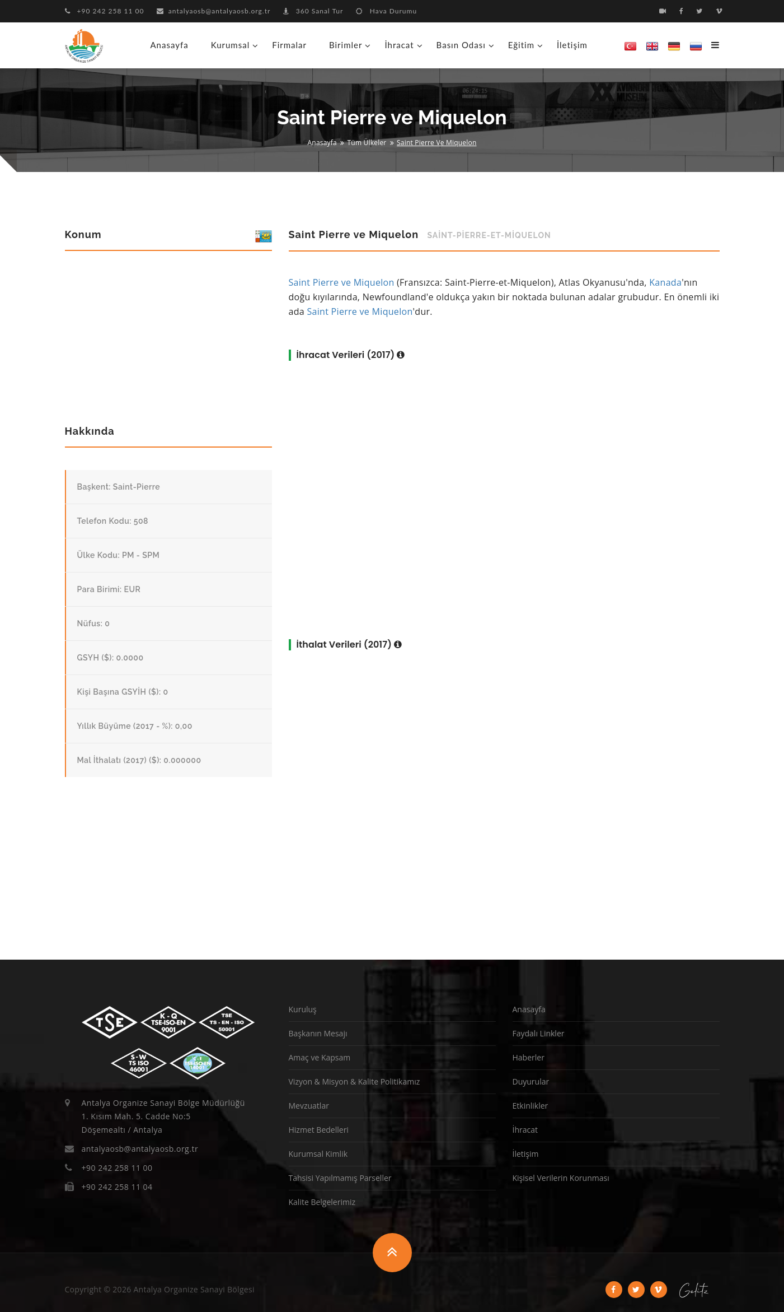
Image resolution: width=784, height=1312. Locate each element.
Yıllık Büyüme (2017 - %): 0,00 (135, 726)
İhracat (525, 1129)
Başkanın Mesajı (318, 1033)
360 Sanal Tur (313, 11)
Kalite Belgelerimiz (322, 1202)
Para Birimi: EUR (109, 589)
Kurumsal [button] (230, 45)
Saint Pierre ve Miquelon (342, 282)
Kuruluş (303, 1009)
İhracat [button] (399, 45)
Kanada (665, 282)
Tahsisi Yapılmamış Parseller (340, 1178)
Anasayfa (170, 45)
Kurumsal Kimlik (318, 1153)
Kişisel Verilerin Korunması (561, 1178)
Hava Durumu (386, 11)
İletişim (572, 45)
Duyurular (531, 1081)
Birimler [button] (345, 45)
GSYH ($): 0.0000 (110, 657)
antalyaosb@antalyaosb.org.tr (214, 11)
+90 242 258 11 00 (104, 11)
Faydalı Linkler (539, 1033)
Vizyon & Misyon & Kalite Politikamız (354, 1081)
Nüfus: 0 (93, 623)
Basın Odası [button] (461, 45)
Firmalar (289, 45)
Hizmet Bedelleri (319, 1129)
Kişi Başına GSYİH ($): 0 (122, 691)
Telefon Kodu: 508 (113, 521)
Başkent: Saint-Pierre (119, 486)
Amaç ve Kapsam (320, 1057)
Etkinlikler (530, 1105)
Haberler (528, 1057)
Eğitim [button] (521, 45)
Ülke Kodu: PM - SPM (118, 555)
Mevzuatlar (309, 1105)
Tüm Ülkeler (367, 142)
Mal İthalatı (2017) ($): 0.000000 (139, 760)
